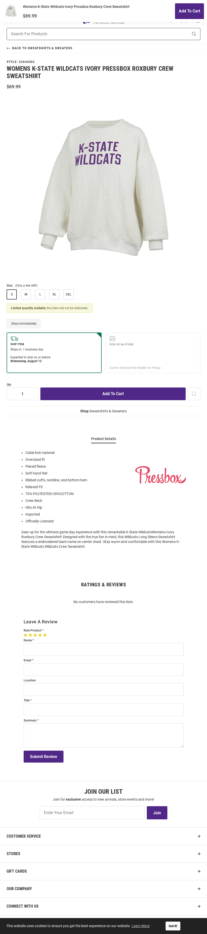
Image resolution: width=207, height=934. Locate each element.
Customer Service (24, 836)
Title (26, 700)
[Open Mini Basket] (197, 20)
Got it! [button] (173, 926)
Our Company (19, 888)
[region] (103, 499)
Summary (30, 720)
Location (30, 680)
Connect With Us (23, 906)
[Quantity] (22, 393)
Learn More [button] (141, 926)
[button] (171, 20)
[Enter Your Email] (92, 812)
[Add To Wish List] (194, 393)
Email (27, 660)
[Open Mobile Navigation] (9, 20)
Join (157, 812)
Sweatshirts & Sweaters (103, 411)
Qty (9, 384)
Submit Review (43, 756)
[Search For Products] (91, 34)
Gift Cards (17, 871)
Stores (13, 853)
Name (28, 640)
